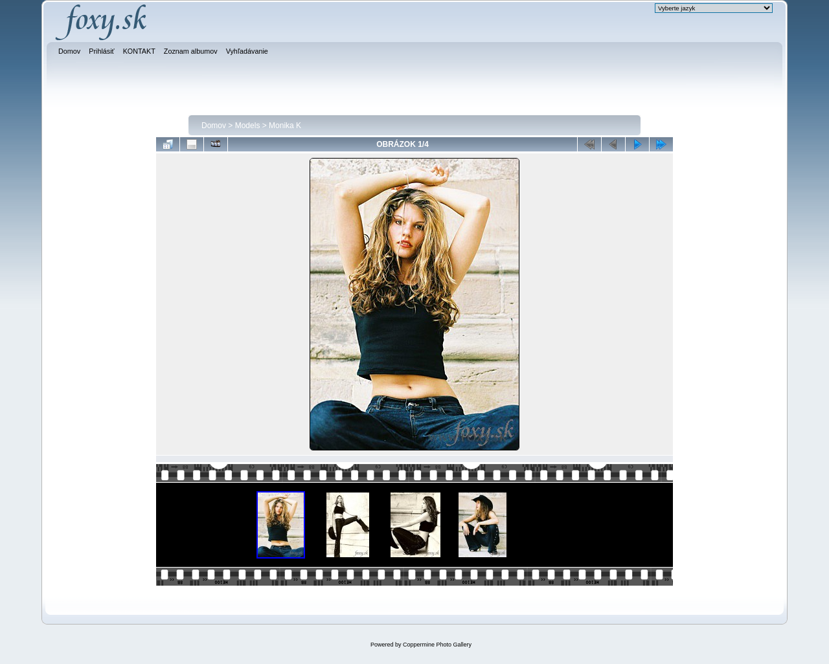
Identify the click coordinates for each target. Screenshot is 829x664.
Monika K (285, 125)
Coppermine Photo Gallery (437, 644)
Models (247, 125)
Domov (213, 125)
